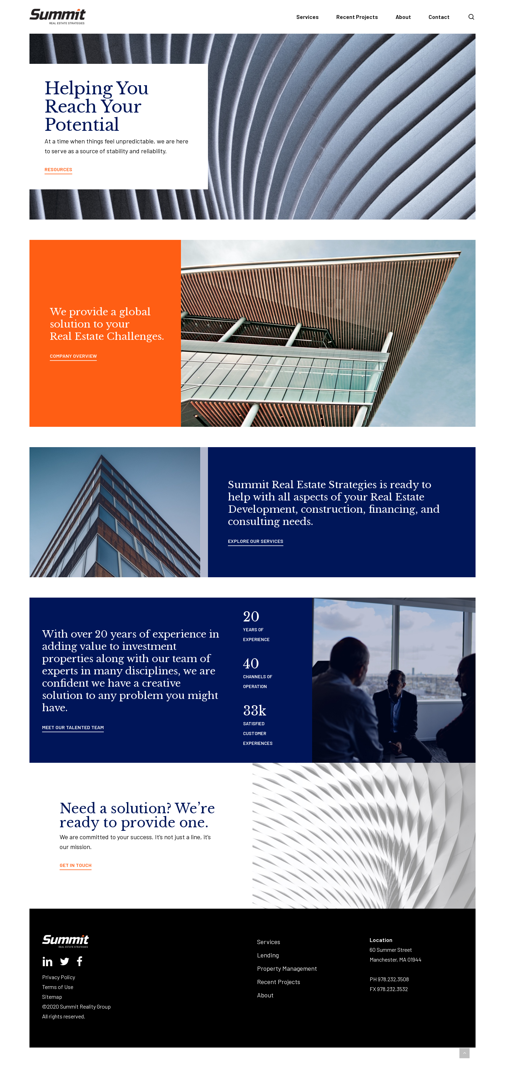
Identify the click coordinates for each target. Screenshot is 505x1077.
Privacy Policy (58, 977)
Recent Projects (278, 981)
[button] (464, 1053)
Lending (268, 955)
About (265, 995)
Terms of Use (57, 986)
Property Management (287, 968)
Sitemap (52, 996)
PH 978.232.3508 (389, 979)
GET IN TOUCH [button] (76, 865)
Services (268, 941)
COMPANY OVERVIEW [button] (73, 356)
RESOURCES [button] (58, 169)
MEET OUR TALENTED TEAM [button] (73, 727)
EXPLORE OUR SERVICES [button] (255, 541)
